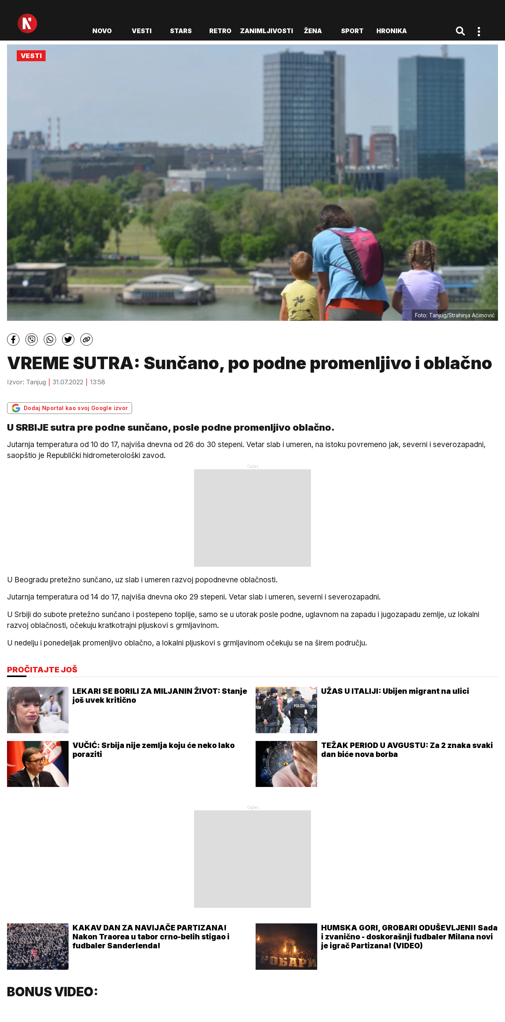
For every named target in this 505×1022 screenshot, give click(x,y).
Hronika (391, 31)
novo (102, 31)
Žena (313, 31)
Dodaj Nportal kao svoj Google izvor (69, 408)
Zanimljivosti (266, 31)
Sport (352, 31)
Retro (220, 31)
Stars (181, 31)
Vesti (142, 31)
